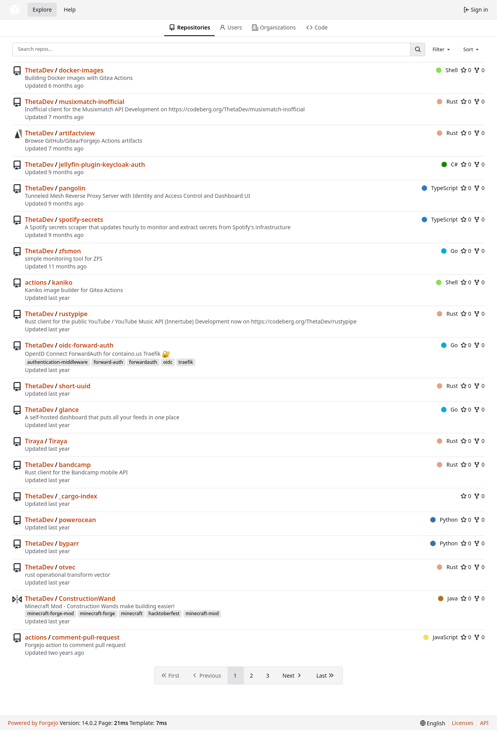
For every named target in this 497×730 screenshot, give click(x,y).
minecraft (131, 613)
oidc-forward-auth (86, 345)
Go (449, 250)
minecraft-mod (202, 613)
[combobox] (442, 49)
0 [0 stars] (466, 70)
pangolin (72, 188)
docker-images (81, 70)
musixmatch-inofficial (91, 102)
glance (69, 409)
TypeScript (440, 188)
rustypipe (73, 314)
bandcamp (74, 465)
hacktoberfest (163, 613)
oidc (167, 362)
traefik (186, 362)
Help (70, 9)
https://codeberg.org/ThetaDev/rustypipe (303, 321)
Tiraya (34, 441)
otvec (67, 567)
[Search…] (417, 49)
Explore (42, 9)
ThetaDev (39, 70)
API (484, 723)
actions (36, 282)
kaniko (62, 282)
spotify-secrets (81, 219)
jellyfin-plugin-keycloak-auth (102, 164)
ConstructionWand (87, 598)
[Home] (15, 10)
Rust (447, 101)
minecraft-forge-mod (50, 613)
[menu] (432, 723)
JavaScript (440, 637)
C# (449, 164)
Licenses (463, 723)
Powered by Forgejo (33, 723)
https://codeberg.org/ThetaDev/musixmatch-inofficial (237, 109)
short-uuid (74, 386)
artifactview (77, 133)
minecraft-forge (97, 613)
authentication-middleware (57, 362)
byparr (69, 543)
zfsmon (70, 251)
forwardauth (143, 362)
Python (444, 519)
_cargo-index (78, 496)
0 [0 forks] (479, 70)
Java (448, 598)
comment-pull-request (86, 637)
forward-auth (108, 362)
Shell (447, 70)
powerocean (77, 520)
